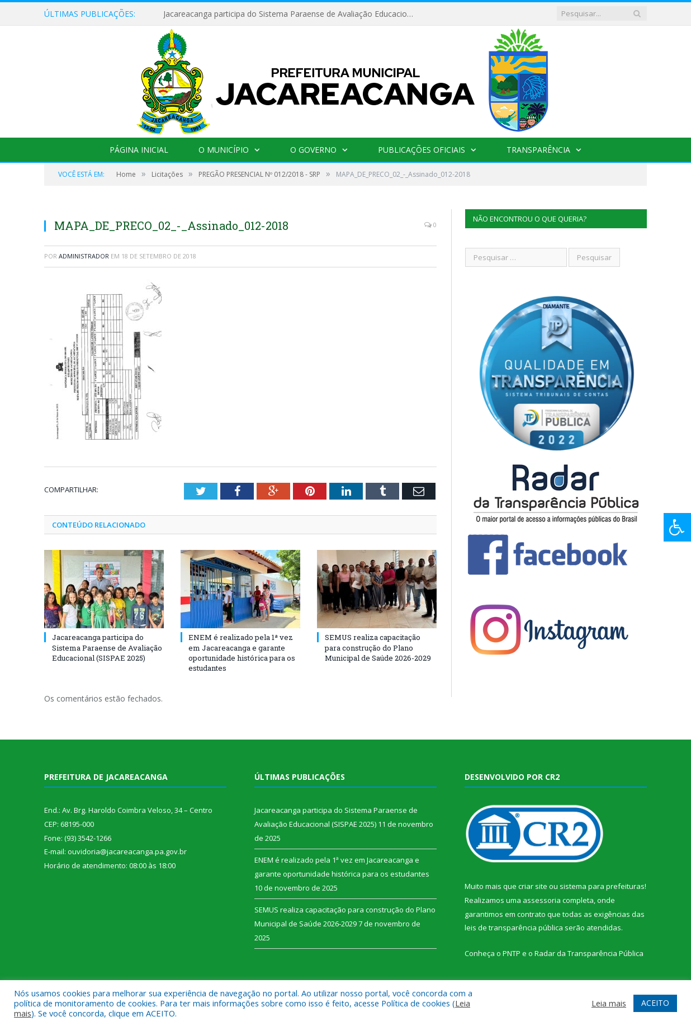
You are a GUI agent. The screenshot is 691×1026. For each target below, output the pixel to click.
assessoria (542, 900)
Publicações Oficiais (421, 149)
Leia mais (608, 1003)
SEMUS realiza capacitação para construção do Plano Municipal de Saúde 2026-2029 (378, 647)
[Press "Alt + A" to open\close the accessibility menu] (677, 527)
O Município (223, 149)
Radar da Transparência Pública (588, 953)
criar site (532, 886)
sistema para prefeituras (602, 886)
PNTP (511, 953)
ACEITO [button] (655, 1002)
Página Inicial (139, 149)
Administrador (84, 256)
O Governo (313, 149)
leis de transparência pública (514, 928)
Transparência (538, 149)
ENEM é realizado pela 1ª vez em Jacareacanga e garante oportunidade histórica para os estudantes (241, 652)
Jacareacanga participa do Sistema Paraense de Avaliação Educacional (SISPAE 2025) (291, 14)
